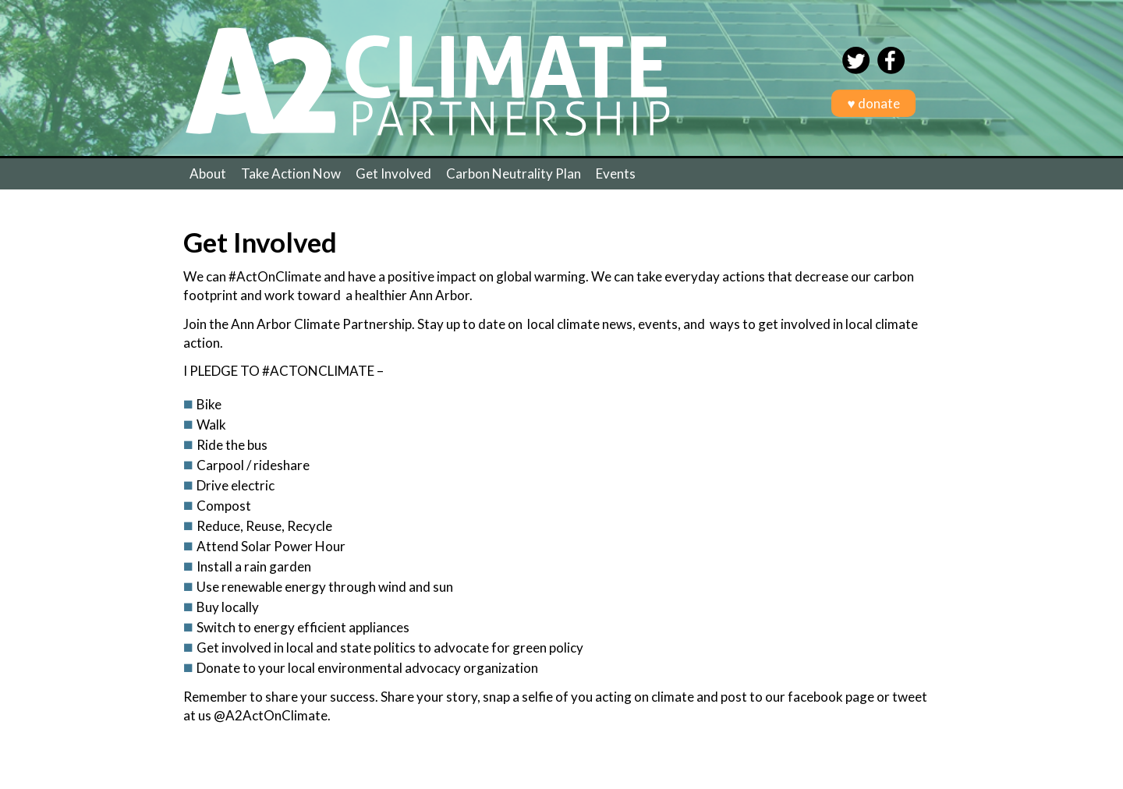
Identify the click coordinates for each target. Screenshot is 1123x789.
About (208, 173)
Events (616, 173)
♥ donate (873, 103)
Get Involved (393, 173)
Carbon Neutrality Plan (513, 173)
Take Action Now (291, 173)
